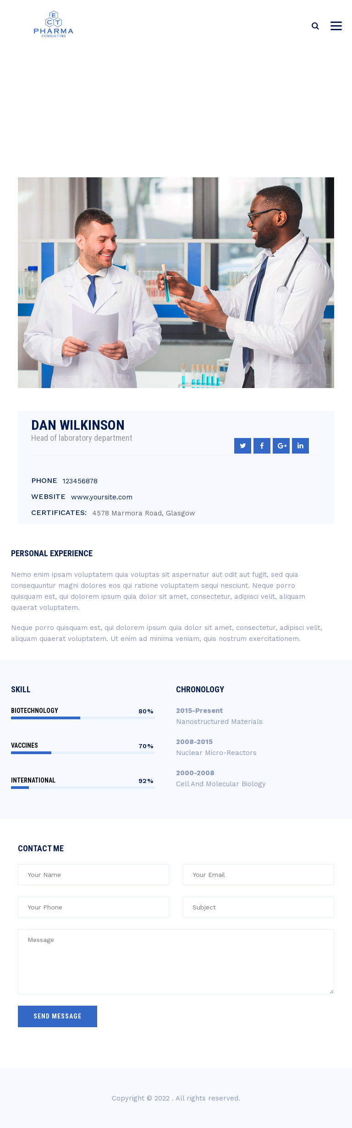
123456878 (80, 481)
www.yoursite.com (101, 497)
